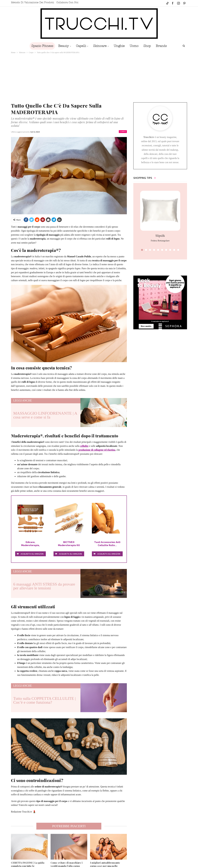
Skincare (99, 46)
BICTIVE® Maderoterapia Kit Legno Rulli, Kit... (69, 544)
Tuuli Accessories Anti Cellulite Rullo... (107, 544)
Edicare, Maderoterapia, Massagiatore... (30, 544)
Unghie (119, 46)
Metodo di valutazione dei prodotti (32, 2)
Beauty (62, 46)
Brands (163, 46)
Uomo (135, 46)
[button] (142, 250)
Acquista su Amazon (32, 554)
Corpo (123, 131)
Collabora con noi (67, 2)
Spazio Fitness (40, 46)
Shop (148, 46)
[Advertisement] (99, 77)
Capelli (80, 46)
